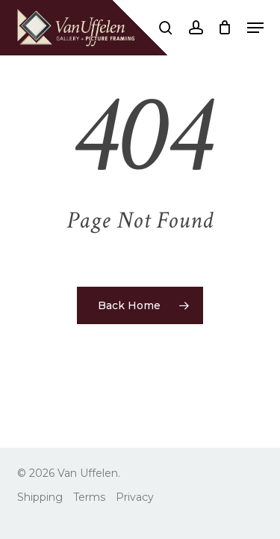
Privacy (135, 497)
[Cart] (225, 27)
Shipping (40, 497)
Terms (89, 497)
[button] (255, 27)
